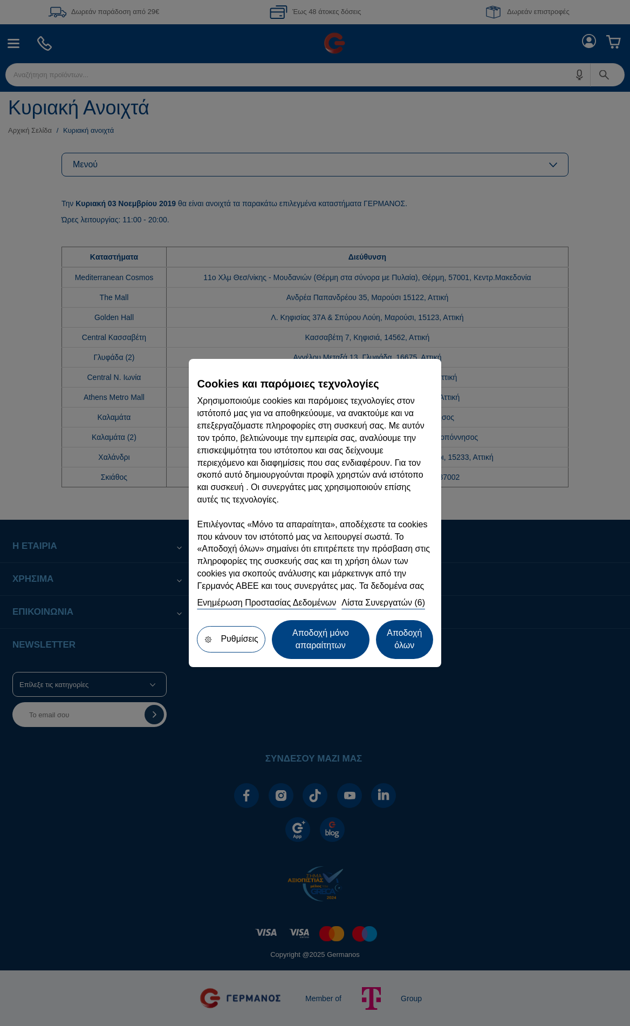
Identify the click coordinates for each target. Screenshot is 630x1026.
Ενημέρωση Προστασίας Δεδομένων (266, 602)
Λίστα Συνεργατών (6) (383, 602)
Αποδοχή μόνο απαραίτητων (320, 639)
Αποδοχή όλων (404, 639)
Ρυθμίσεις (231, 638)
